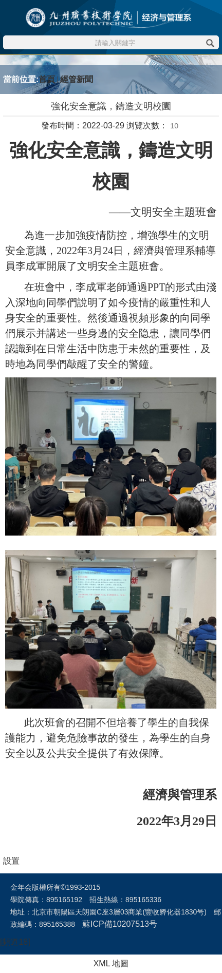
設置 (11, 860)
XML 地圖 (111, 963)
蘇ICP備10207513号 (119, 924)
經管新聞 (76, 79)
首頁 (47, 79)
